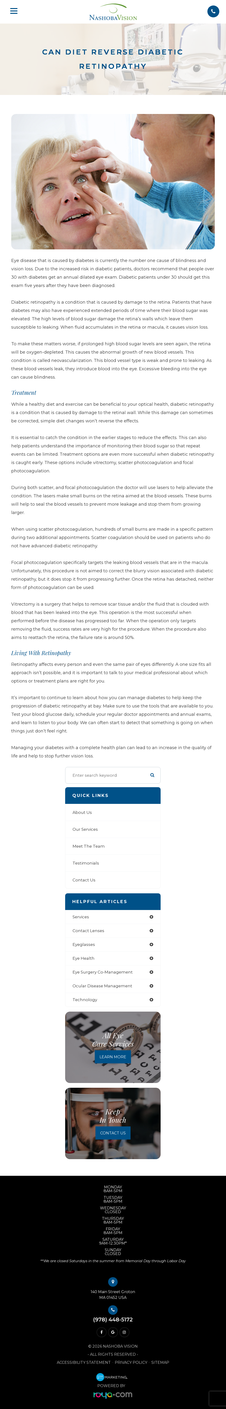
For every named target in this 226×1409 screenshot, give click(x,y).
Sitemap (160, 1362)
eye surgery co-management (103, 972)
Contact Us (84, 880)
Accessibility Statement (84, 1362)
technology (85, 999)
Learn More (113, 1056)
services (81, 917)
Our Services (85, 829)
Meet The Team (89, 846)
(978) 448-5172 (113, 1319)
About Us (82, 812)
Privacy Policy (131, 1362)
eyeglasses (84, 944)
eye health (84, 958)
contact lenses (88, 930)
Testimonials (86, 863)
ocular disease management (102, 986)
